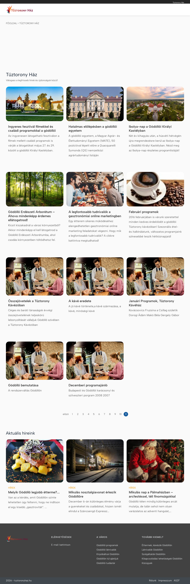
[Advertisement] (95, 47)
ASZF (177, 580)
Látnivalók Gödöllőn (152, 549)
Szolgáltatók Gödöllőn (153, 554)
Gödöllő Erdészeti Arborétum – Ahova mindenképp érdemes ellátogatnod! (31, 216)
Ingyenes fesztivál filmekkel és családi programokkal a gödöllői (32, 129)
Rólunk (152, 580)
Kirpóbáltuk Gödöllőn (107, 554)
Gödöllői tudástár (105, 563)
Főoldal (11, 23)
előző (66, 414)
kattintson (65, 544)
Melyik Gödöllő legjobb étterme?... (34, 492)
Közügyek (147, 563)
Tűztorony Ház (29, 23)
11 (126, 414)
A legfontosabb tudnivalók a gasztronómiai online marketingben (95, 214)
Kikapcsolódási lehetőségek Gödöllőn (162, 558)
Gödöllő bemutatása (23, 385)
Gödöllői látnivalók (106, 549)
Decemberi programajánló (88, 385)
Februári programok (144, 212)
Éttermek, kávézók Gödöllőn (157, 545)
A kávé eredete (80, 301)
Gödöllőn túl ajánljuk (107, 558)
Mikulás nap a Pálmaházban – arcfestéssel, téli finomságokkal (152, 494)
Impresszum (165, 580)
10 (120, 414)
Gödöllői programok (107, 545)
